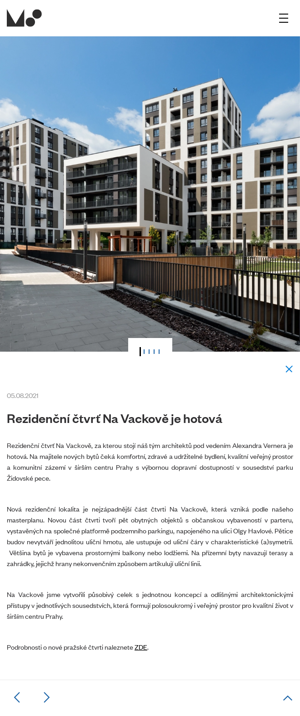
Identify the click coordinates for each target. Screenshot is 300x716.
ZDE (141, 646)
